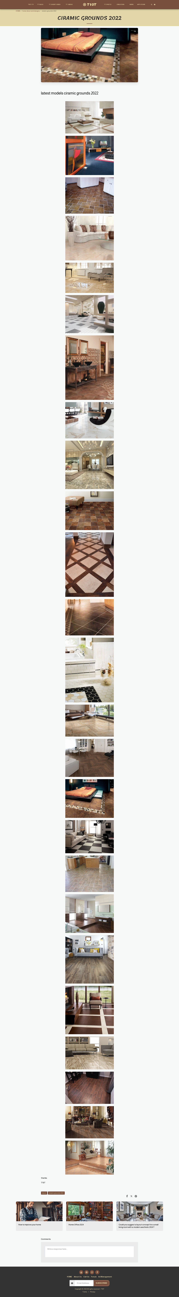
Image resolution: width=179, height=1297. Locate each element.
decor (44, 1193)
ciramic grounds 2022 (56, 1193)
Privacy (92, 1292)
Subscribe (101, 1283)
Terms (84, 1292)
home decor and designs (31, 11)
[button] (41, 4)
